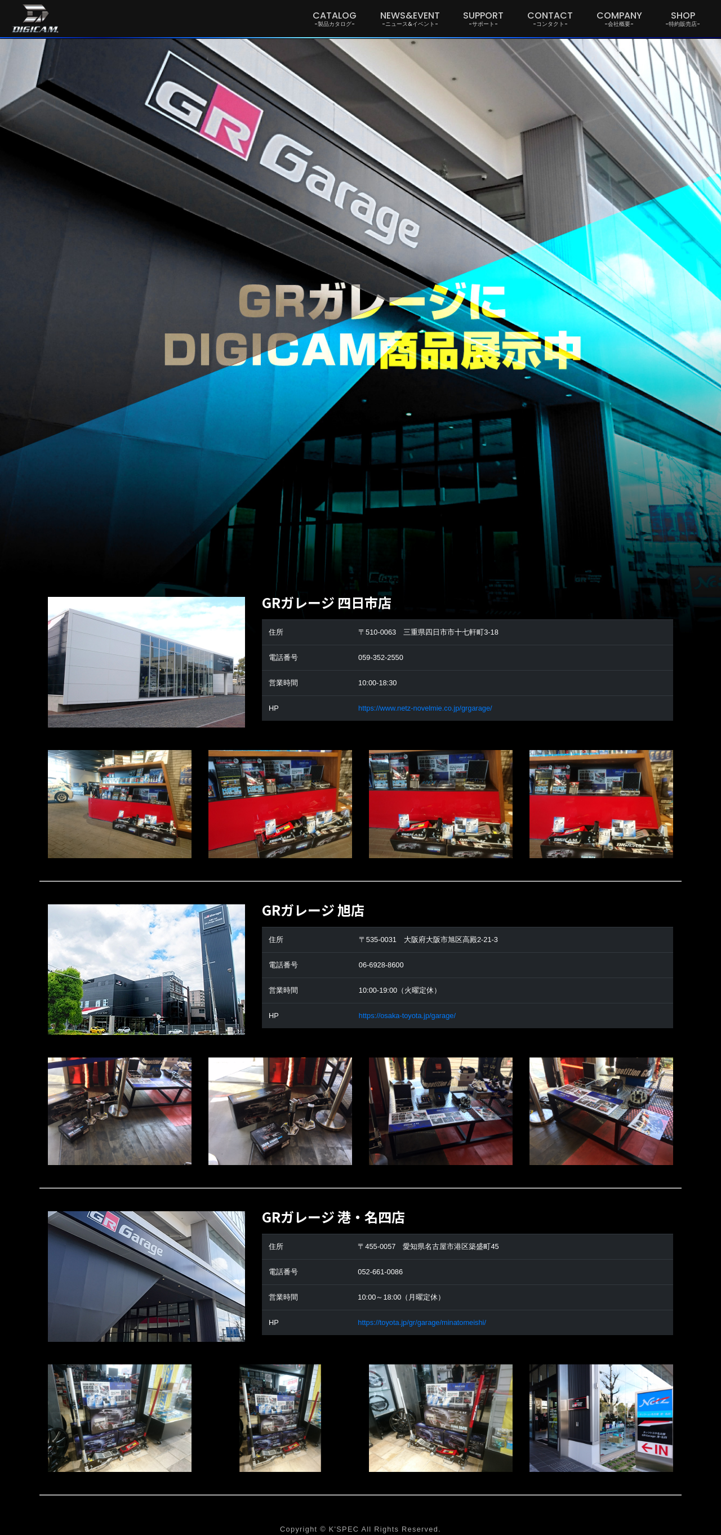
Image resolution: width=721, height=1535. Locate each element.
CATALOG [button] (335, 18)
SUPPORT (483, 18)
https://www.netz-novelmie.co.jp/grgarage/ (425, 708)
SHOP (682, 18)
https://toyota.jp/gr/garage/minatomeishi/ (422, 1322)
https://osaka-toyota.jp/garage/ (407, 1015)
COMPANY (619, 18)
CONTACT (550, 18)
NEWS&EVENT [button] (410, 18)
